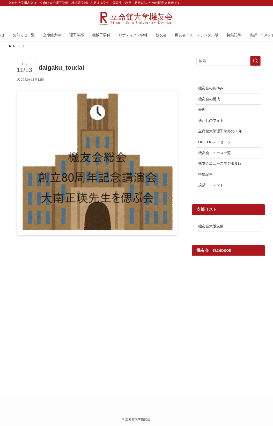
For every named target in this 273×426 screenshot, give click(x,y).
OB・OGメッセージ (214, 142)
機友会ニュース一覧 (214, 153)
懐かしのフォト (211, 120)
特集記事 (205, 174)
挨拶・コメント (211, 185)
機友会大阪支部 (211, 226)
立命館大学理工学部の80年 (220, 131)
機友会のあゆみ (211, 88)
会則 (201, 109)
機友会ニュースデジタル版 (220, 163)
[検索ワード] (228, 61)
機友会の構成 (209, 99)
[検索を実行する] (255, 61)
